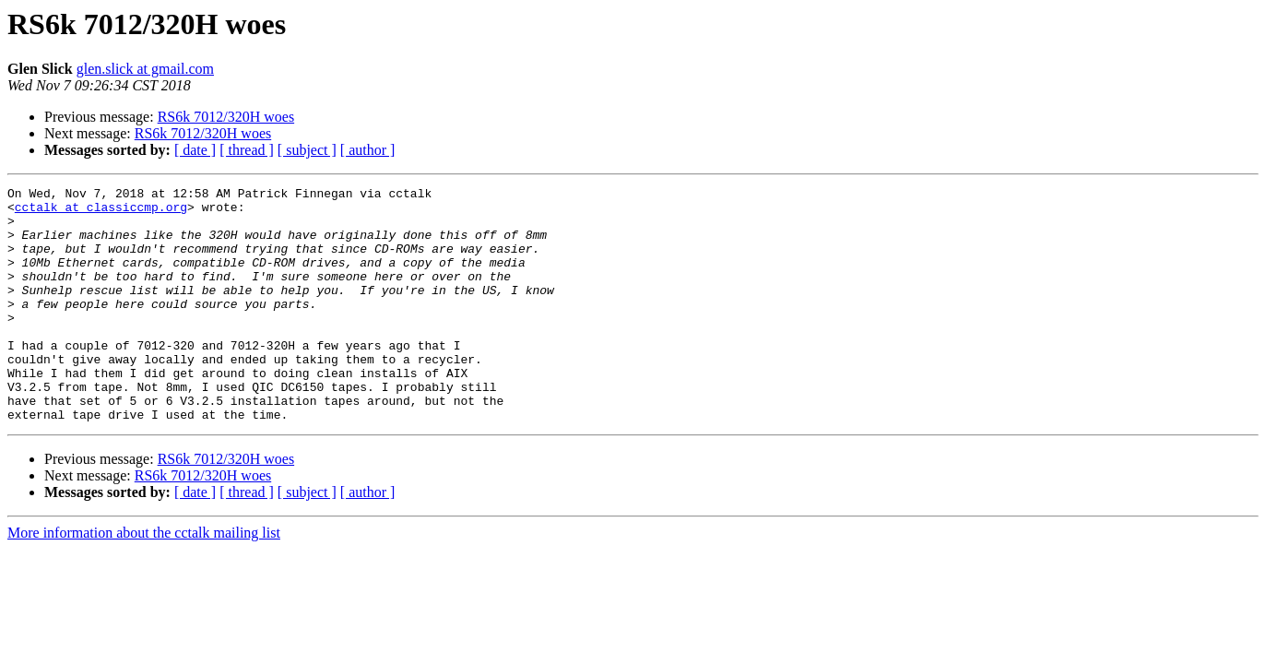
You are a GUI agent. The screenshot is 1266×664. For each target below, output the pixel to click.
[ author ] (368, 150)
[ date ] (195, 150)
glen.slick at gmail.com (145, 69)
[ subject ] (307, 150)
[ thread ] (246, 150)
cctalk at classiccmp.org (101, 212)
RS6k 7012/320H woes (226, 117)
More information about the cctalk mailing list (143, 579)
